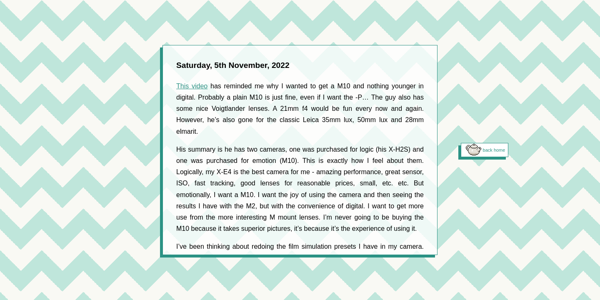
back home (494, 150)
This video (192, 86)
